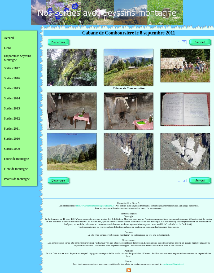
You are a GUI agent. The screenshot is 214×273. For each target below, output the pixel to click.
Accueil (9, 38)
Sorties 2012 (12, 118)
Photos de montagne (17, 179)
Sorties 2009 (12, 149)
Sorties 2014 (12, 98)
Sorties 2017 (12, 68)
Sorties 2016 (12, 78)
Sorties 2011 (12, 128)
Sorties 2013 (12, 108)
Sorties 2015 (12, 88)
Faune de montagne (16, 159)
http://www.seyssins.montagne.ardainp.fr (95, 205)
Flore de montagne (16, 169)
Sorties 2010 (12, 138)
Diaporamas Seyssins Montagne (17, 58)
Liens (7, 48)
